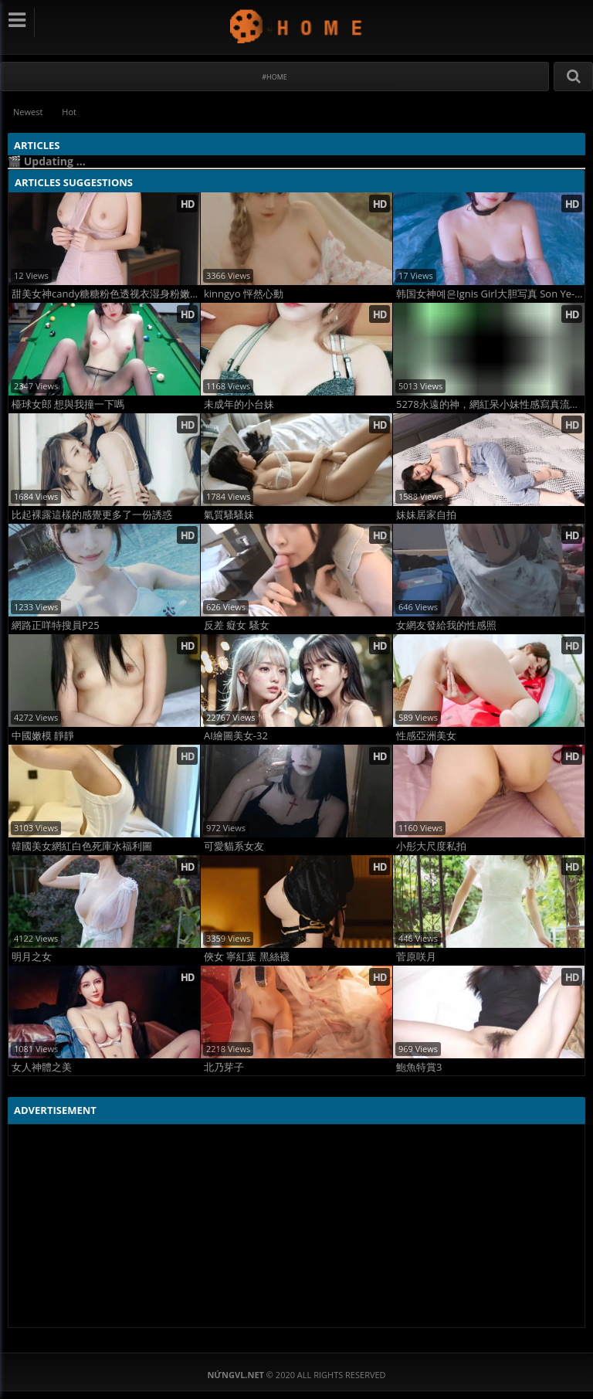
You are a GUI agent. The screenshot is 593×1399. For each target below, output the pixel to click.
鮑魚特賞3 (419, 1067)
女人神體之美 (42, 1067)
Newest (27, 111)
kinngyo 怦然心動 (243, 294)
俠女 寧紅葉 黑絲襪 (247, 956)
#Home (274, 77)
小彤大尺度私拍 (431, 846)
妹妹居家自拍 (426, 514)
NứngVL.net (297, 25)
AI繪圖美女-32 (236, 735)
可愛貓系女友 (234, 846)
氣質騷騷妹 (229, 514)
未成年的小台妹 (239, 404)
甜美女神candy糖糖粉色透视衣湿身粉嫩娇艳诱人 (106, 294)
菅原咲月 (416, 956)
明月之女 (32, 956)
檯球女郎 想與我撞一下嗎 (68, 404)
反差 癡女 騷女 (236, 625)
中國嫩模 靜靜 (43, 735)
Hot (69, 111)
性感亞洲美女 (426, 735)
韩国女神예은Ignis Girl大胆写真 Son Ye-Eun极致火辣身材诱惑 (490, 294)
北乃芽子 (224, 1067)
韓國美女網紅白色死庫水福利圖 (82, 846)
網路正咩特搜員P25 (56, 625)
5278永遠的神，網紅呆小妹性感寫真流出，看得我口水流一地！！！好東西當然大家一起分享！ (490, 404)
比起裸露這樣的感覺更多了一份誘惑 (92, 514)
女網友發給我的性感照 (446, 625)
